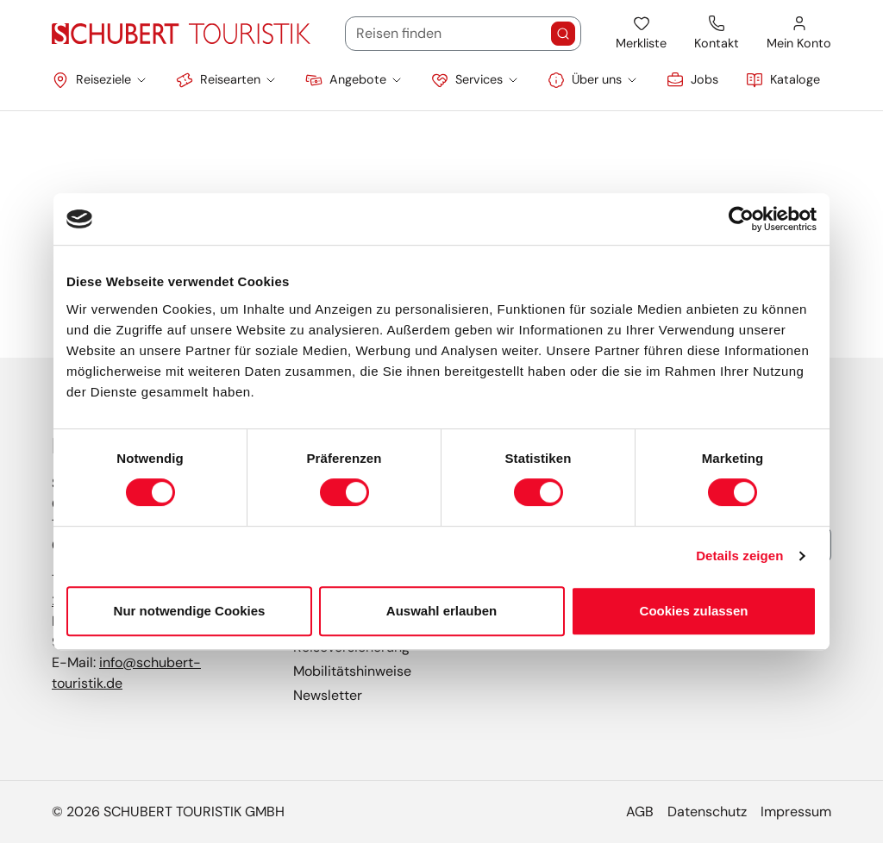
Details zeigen (739, 555)
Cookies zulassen (694, 610)
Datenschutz (707, 811)
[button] (100, 80)
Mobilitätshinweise (352, 671)
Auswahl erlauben (441, 610)
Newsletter (327, 695)
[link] (692, 80)
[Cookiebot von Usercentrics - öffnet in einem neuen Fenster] (741, 219)
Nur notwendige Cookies (190, 610)
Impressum (796, 811)
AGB (640, 811)
